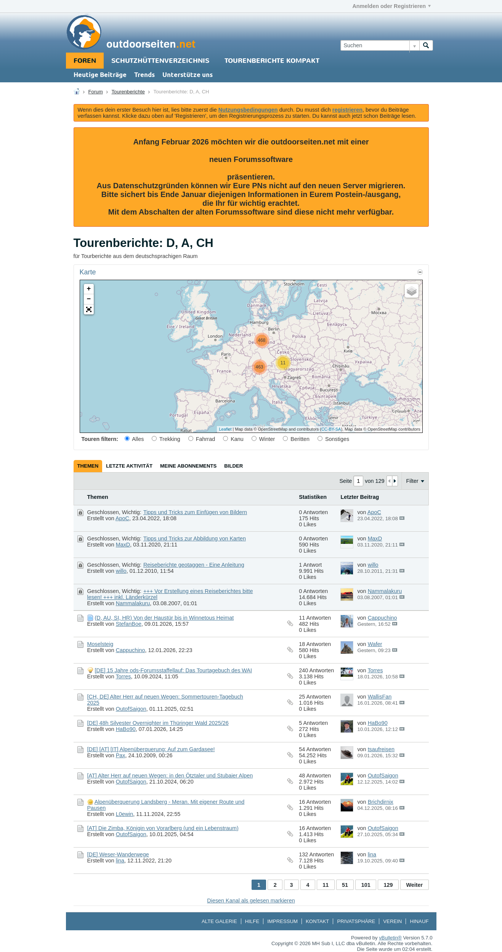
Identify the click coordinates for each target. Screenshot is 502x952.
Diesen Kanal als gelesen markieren (251, 901)
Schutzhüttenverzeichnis (160, 60)
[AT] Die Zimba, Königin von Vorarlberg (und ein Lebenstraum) (163, 828)
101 (365, 885)
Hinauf (419, 921)
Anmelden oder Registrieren (391, 6)
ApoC (122, 518)
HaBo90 (126, 729)
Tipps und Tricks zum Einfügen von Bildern (195, 512)
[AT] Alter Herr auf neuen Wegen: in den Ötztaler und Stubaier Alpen (170, 775)
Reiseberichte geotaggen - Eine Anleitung (193, 565)
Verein (392, 921)
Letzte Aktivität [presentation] (129, 466)
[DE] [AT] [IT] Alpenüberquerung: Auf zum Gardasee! (151, 749)
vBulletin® (390, 938)
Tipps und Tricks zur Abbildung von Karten (194, 538)
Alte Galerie (219, 921)
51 (345, 885)
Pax (120, 755)
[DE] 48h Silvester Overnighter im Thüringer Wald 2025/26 (158, 723)
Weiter (414, 885)
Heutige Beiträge (100, 75)
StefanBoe (128, 624)
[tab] (88, 466)
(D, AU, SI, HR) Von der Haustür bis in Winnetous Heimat (164, 618)
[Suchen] (379, 45)
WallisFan (380, 697)
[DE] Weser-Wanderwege (118, 854)
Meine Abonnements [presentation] (188, 466)
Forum (95, 92)
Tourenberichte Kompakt (272, 60)
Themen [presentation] (88, 466)
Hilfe (252, 921)
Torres (123, 676)
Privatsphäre (356, 921)
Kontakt (317, 921)
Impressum (282, 921)
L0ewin (124, 814)
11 (325, 885)
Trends (144, 75)
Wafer (375, 644)
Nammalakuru (133, 603)
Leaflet (225, 429)
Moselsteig (100, 644)
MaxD (123, 545)
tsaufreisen (381, 749)
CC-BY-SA (331, 429)
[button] (89, 309)
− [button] (89, 299)
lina (120, 860)
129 (388, 885)
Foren (85, 60)
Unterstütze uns (187, 75)
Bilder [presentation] (233, 466)
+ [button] (89, 288)
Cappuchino (382, 618)
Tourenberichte (128, 92)
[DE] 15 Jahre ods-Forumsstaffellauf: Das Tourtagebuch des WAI (173, 670)
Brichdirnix (380, 802)
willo (121, 571)
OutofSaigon (131, 709)
